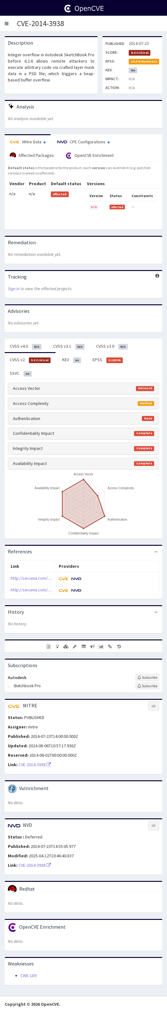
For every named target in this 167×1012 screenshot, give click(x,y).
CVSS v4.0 (25, 346)
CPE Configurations (83, 142)
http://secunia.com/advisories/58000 (45, 578)
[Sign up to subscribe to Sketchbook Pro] (147, 686)
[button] (6, 23)
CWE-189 (28, 975)
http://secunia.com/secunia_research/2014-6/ (54, 590)
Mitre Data (28, 142)
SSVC (21, 373)
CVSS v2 (30, 360)
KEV (71, 360)
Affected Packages (32, 155)
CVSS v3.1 (69, 346)
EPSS (108, 360)
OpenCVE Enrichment (90, 155)
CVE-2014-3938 (40, 23)
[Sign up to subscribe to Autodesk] (147, 677)
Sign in (13, 288)
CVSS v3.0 (112, 346)
